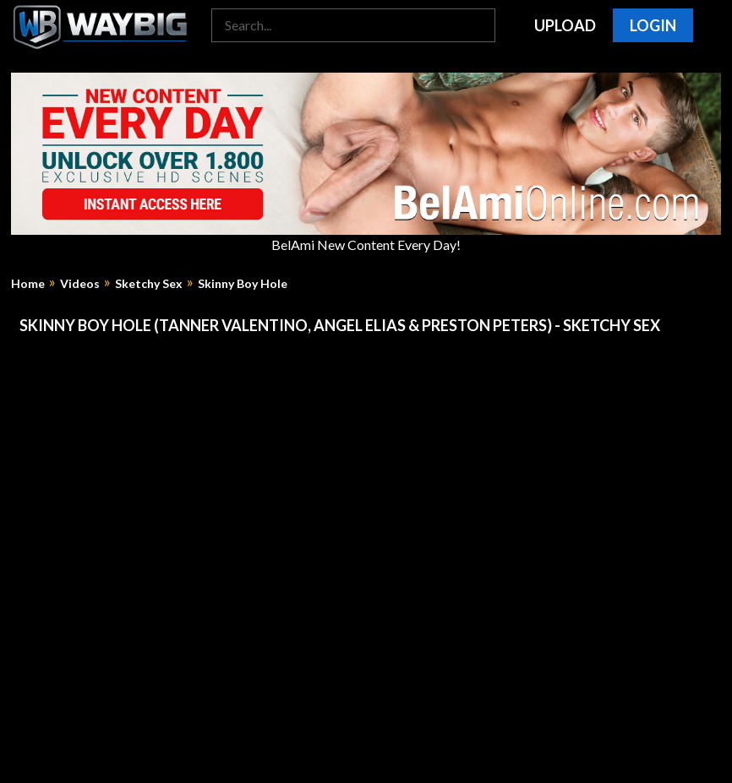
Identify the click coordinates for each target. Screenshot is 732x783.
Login (653, 25)
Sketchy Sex (149, 284)
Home (28, 284)
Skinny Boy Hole (242, 284)
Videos (80, 284)
